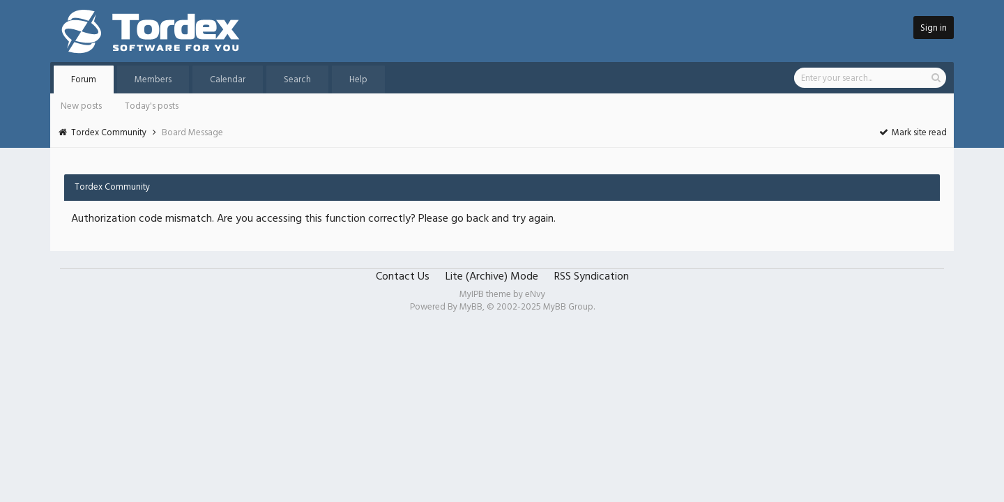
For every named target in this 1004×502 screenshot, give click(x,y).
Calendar (227, 80)
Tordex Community (108, 133)
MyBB (470, 307)
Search (297, 80)
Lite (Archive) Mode (492, 277)
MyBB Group (568, 307)
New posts (81, 106)
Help (358, 80)
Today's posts (151, 106)
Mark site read (912, 133)
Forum (83, 80)
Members (153, 80)
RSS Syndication (591, 277)
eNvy (535, 294)
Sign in (933, 28)
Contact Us (402, 277)
